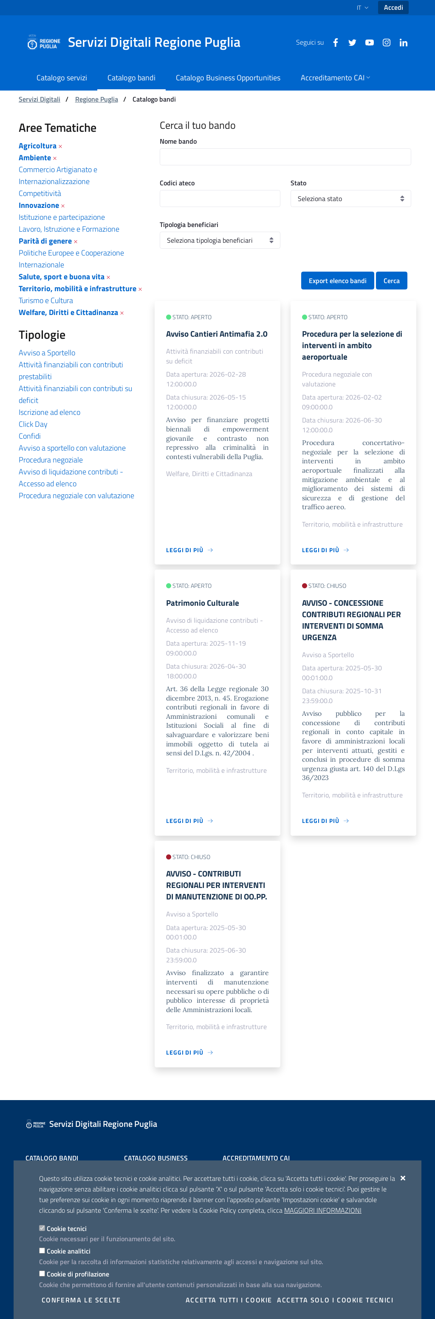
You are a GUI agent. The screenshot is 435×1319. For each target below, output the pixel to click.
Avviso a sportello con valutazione (72, 448)
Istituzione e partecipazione (62, 217)
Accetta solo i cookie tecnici (335, 1300)
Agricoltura (37, 145)
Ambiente (35, 157)
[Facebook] (332, 42)
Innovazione (39, 205)
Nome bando (178, 141)
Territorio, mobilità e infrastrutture (77, 288)
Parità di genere (45, 241)
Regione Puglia (96, 99)
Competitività (40, 193)
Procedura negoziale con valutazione (76, 495)
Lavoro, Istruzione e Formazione (69, 229)
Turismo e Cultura (46, 300)
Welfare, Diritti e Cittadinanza (68, 312)
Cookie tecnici (67, 1228)
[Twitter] (349, 42)
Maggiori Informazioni (323, 1210)
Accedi (393, 7)
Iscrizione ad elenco (49, 412)
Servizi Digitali (39, 99)
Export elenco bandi (338, 280)
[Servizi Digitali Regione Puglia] (138, 42)
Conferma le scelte (81, 1300)
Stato (298, 183)
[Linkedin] (400, 42)
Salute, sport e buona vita (62, 276)
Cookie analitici (68, 1251)
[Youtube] (366, 42)
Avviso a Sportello (47, 352)
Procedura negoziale (51, 459)
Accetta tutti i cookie (229, 1300)
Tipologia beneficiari (189, 224)
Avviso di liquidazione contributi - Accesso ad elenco (71, 477)
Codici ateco (177, 183)
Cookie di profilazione (78, 1274)
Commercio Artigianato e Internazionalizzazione (58, 175)
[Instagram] (383, 42)
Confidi (30, 436)
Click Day (33, 424)
